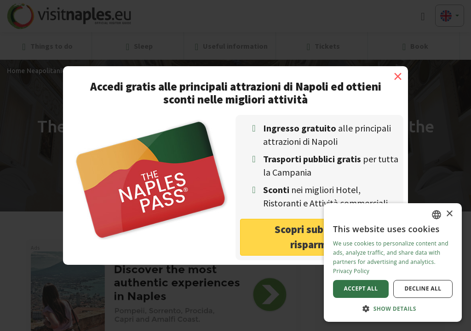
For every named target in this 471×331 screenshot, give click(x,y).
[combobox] (436, 214)
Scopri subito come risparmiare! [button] (319, 237)
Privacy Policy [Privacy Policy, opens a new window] (351, 271)
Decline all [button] (423, 288)
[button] (393, 308)
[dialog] (393, 262)
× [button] (449, 214)
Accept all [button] (361, 288)
